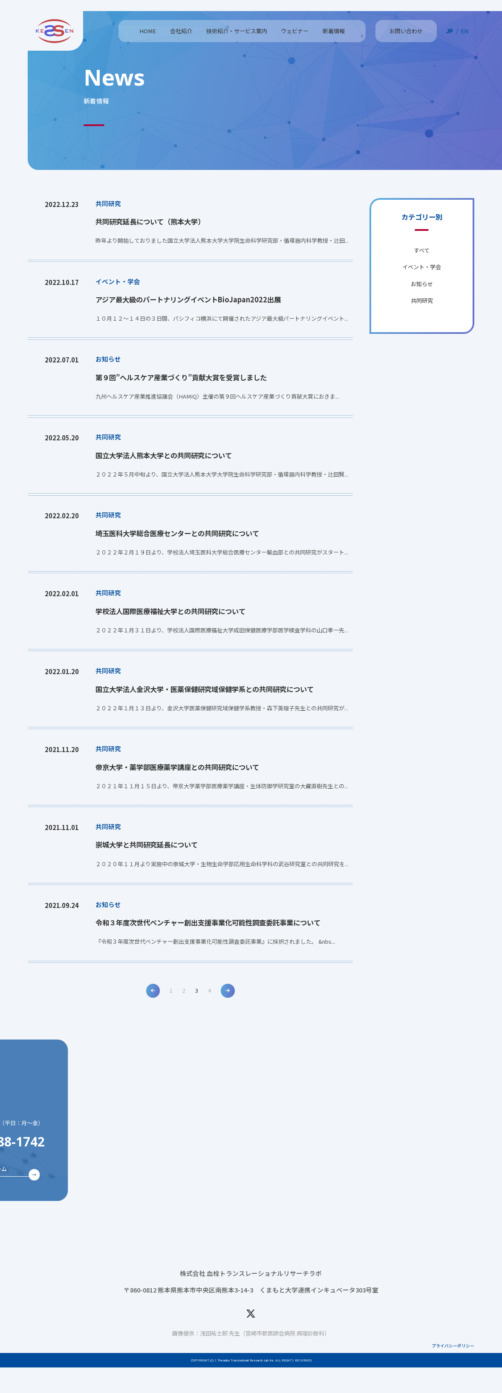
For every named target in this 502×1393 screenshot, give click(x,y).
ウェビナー (295, 31)
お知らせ (422, 284)
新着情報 (334, 31)
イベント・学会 (421, 267)
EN (464, 31)
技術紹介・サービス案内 (236, 31)
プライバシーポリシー (453, 1371)
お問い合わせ (406, 31)
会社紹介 (181, 31)
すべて (422, 250)
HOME (147, 31)
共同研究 (422, 300)
